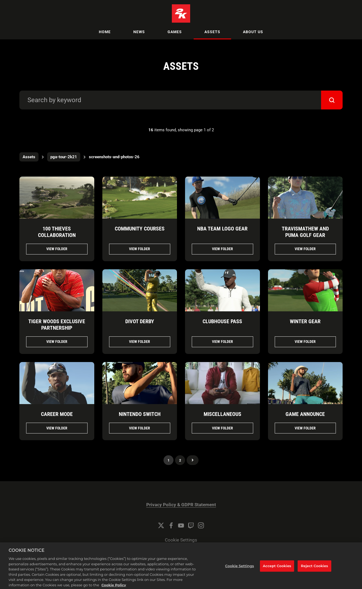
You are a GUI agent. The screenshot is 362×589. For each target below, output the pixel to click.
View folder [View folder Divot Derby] (139, 341)
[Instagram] (201, 525)
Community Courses (140, 228)
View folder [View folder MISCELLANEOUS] (222, 428)
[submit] (332, 100)
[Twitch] (191, 525)
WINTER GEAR (305, 321)
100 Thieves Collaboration (57, 231)
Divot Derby (139, 321)
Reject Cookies (314, 570)
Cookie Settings (181, 540)
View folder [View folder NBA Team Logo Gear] (222, 249)
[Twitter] (161, 525)
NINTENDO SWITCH (140, 414)
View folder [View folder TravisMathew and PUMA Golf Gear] (305, 249)
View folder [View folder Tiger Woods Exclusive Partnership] (56, 341)
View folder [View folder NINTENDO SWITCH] (139, 428)
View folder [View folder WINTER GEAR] (305, 341)
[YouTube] (181, 525)
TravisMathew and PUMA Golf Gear (305, 231)
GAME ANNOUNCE (305, 414)
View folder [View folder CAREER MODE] (56, 428)
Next (193, 460)
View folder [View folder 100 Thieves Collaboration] (56, 249)
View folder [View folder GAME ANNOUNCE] (305, 428)
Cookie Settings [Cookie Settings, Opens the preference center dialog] (239, 570)
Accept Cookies (277, 570)
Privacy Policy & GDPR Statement (181, 504)
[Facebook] (171, 525)
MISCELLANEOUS (222, 414)
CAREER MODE (57, 414)
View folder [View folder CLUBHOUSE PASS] (222, 341)
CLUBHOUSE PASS (222, 321)
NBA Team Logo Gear (222, 228)
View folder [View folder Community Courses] (139, 249)
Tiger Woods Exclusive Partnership (56, 324)
